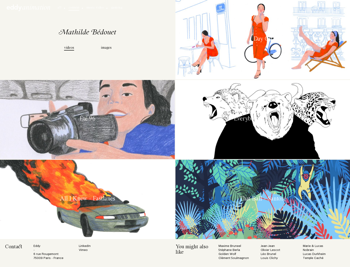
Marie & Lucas (313, 246)
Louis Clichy (269, 258)
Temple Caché (313, 258)
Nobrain (308, 250)
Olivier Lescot (270, 250)
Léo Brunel (268, 254)
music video (95, 7)
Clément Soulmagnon (234, 258)
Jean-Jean (268, 246)
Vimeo (83, 250)
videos (69, 48)
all (59, 7)
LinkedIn (85, 246)
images (106, 48)
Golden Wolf (227, 254)
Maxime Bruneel (230, 246)
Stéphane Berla (229, 250)
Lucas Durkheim (314, 254)
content (74, 7)
